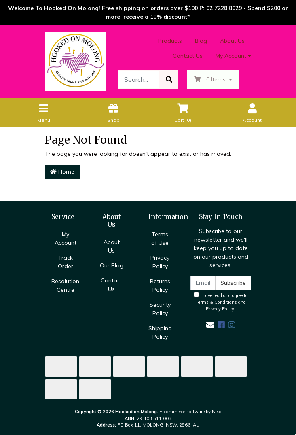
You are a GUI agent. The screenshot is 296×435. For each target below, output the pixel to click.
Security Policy (160, 309)
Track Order (65, 262)
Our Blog (111, 265)
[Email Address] (203, 283)
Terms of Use (160, 238)
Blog (201, 41)
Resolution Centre (65, 285)
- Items (210, 79)
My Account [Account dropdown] (231, 55)
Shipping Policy (160, 332)
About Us (232, 41)
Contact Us (188, 55)
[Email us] (210, 325)
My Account (65, 238)
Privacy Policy (159, 262)
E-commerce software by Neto (190, 411)
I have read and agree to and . (221, 302)
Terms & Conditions (216, 302)
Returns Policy (160, 285)
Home (62, 171)
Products (170, 41)
